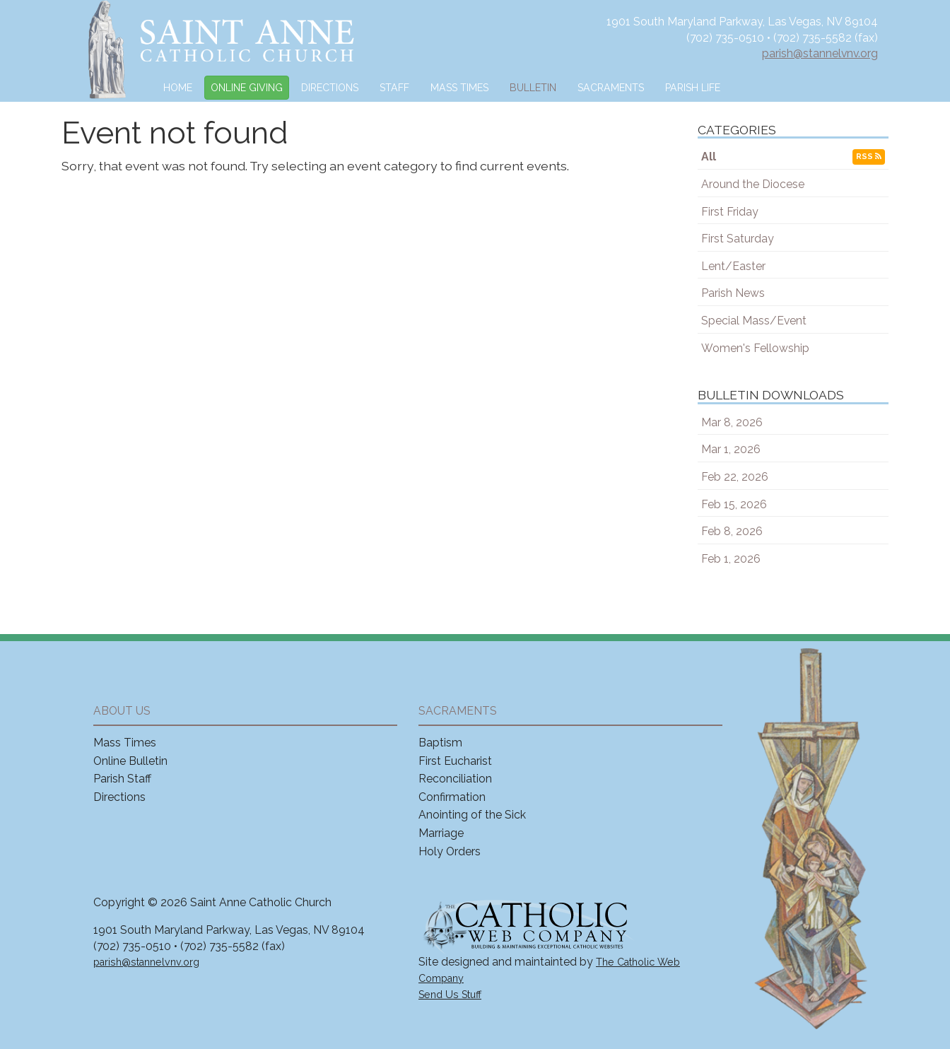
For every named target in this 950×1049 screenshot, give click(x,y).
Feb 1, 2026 (731, 558)
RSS (868, 156)
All (708, 156)
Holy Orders (449, 851)
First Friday (729, 211)
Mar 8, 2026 (732, 422)
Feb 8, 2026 (732, 531)
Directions (329, 87)
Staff (394, 87)
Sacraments (610, 87)
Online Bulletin (130, 761)
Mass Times (459, 87)
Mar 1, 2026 (731, 449)
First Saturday (737, 238)
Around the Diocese (752, 184)
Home (177, 87)
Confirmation (452, 797)
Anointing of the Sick (472, 814)
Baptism (440, 742)
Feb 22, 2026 (734, 477)
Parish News (733, 293)
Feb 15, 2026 (734, 504)
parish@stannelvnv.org (820, 53)
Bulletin (533, 87)
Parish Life (692, 87)
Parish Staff (122, 778)
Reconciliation (455, 778)
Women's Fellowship (755, 348)
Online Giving (247, 87)
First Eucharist (455, 761)
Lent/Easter (733, 266)
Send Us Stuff (449, 994)
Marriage (441, 833)
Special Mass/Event (754, 320)
